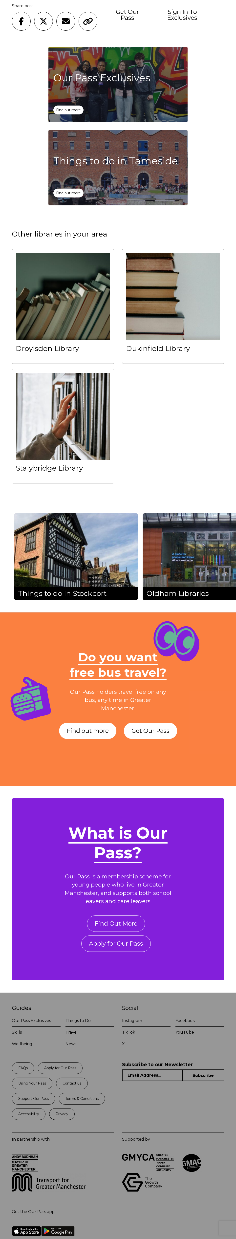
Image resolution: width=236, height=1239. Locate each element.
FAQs (23, 1068)
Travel (71, 1032)
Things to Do (78, 1020)
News (70, 1044)
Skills (17, 1032)
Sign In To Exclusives (182, 14)
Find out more (68, 110)
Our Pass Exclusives (31, 1020)
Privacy (62, 1114)
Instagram (132, 1020)
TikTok (128, 1032)
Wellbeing (22, 1044)
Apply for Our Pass (116, 943)
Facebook (185, 1020)
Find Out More (116, 923)
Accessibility (28, 1114)
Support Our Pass (33, 1098)
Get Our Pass (127, 14)
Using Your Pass (32, 1083)
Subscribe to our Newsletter (157, 1064)
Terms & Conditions (82, 1098)
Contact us (72, 1083)
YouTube (184, 1032)
